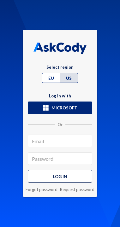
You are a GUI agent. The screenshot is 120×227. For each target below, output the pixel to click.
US (69, 78)
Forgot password (41, 190)
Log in (60, 176)
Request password (77, 190)
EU (51, 78)
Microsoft (60, 108)
